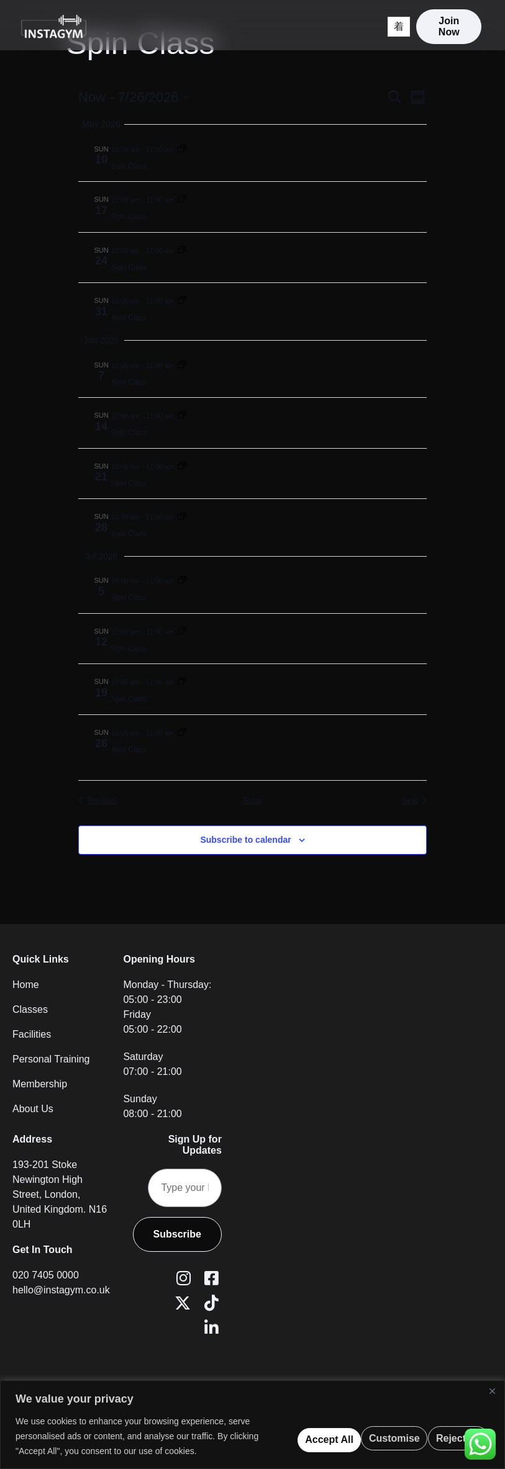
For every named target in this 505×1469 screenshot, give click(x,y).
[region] (252, 1417)
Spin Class (129, 166)
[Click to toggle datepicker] (133, 97)
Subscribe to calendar (245, 840)
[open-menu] (384, 33)
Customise (258, 1428)
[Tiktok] (209, 1304)
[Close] (492, 1375)
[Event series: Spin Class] (182, 148)
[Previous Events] (97, 801)
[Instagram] (181, 1279)
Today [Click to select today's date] (252, 800)
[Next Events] (414, 801)
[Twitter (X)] (181, 1304)
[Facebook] (209, 1279)
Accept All (445, 1428)
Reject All (352, 1428)
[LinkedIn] (209, 1328)
